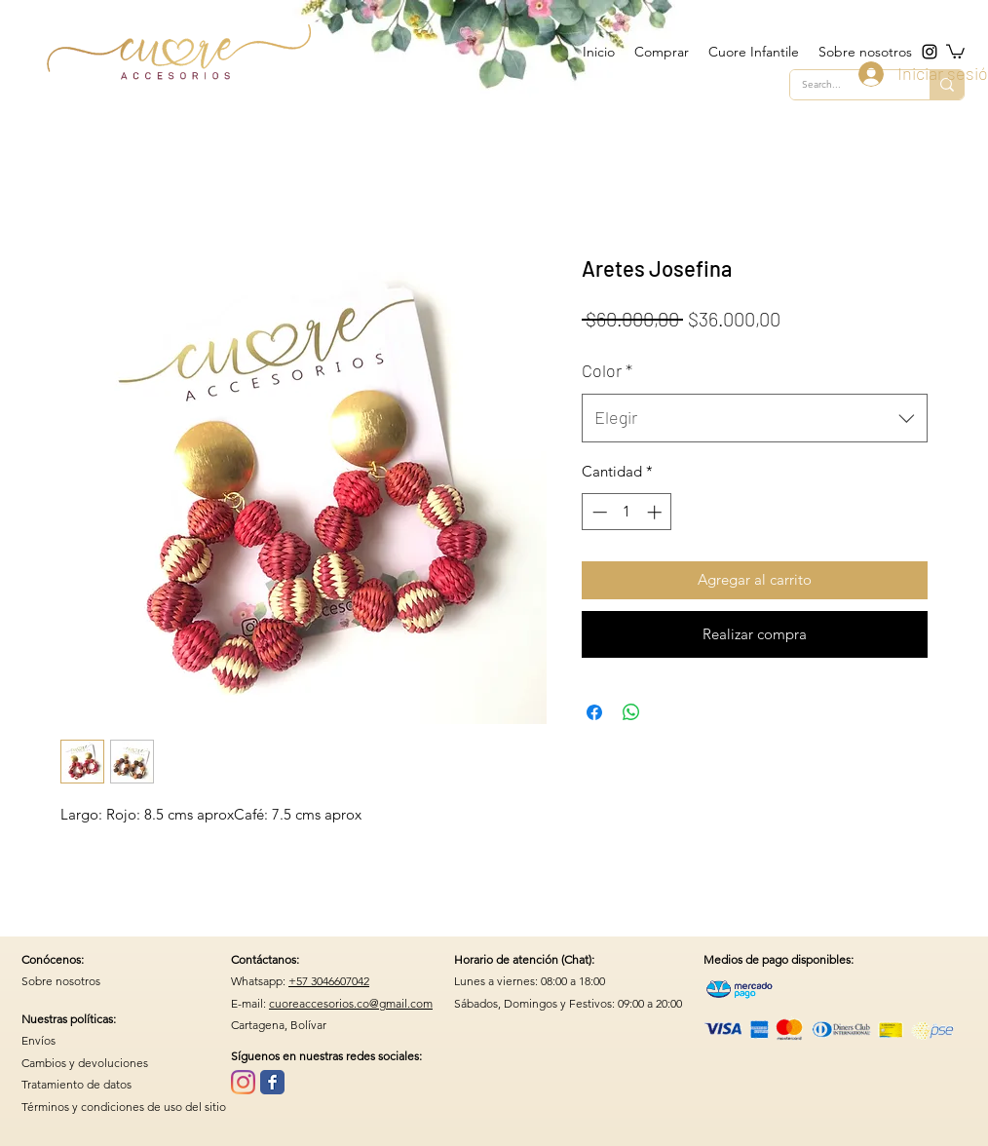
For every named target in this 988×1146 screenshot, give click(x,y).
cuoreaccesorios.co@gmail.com (351, 1003)
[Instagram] (243, 1082)
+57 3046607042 (328, 981)
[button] (955, 50)
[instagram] (929, 51)
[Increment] (656, 512)
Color (607, 370)
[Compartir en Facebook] (594, 712)
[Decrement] (598, 512)
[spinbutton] (627, 512)
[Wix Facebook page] (272, 1082)
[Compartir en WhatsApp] (631, 712)
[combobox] (755, 418)
